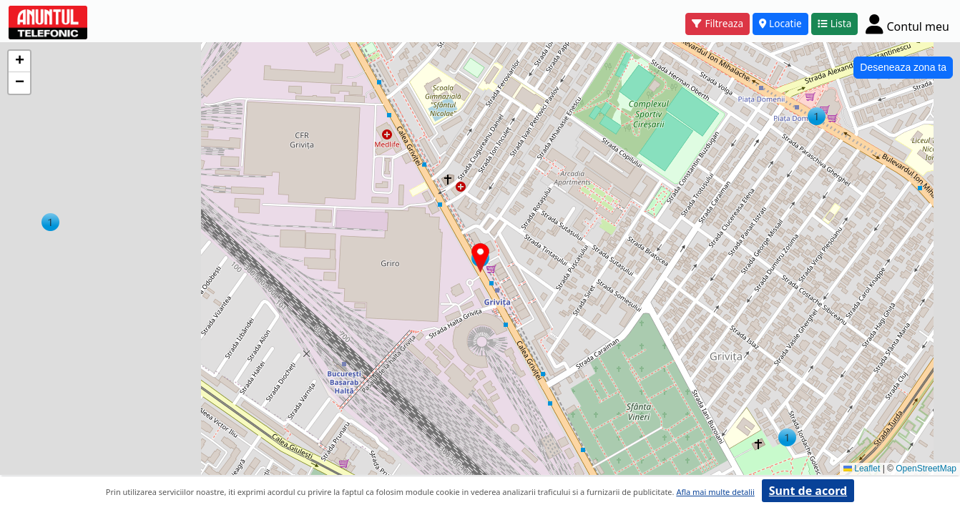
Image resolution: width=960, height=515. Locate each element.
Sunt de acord (808, 491)
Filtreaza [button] (717, 23)
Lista (835, 23)
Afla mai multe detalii (715, 491)
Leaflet (861, 469)
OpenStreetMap (926, 469)
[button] (817, 116)
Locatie (780, 23)
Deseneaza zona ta (903, 67)
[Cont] (907, 23)
